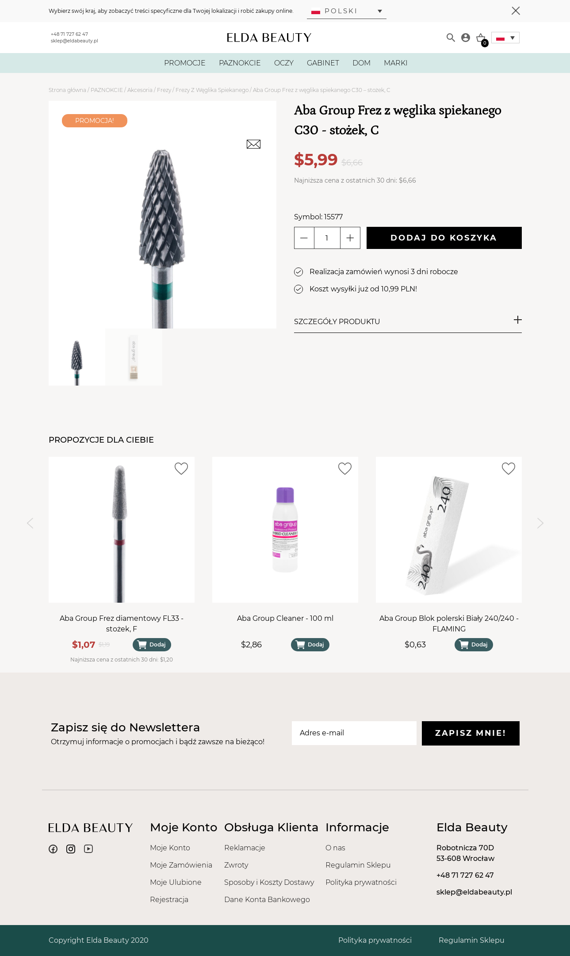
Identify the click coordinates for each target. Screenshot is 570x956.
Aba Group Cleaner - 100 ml (285, 618)
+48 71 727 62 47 (69, 34)
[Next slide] (540, 522)
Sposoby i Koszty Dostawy (269, 882)
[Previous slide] (29, 522)
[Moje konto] (465, 37)
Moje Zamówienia (181, 865)
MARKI (396, 63)
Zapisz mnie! (470, 733)
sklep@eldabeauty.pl (74, 41)
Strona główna (67, 90)
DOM (361, 63)
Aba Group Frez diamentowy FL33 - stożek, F (122, 623)
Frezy (164, 90)
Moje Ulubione (176, 882)
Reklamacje (244, 848)
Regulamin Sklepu (358, 865)
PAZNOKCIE (240, 63)
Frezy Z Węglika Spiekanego (212, 90)
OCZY (284, 63)
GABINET (323, 63)
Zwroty (236, 865)
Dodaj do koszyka (443, 238)
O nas (335, 848)
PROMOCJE (185, 63)
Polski (334, 11)
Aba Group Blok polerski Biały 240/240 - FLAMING (448, 623)
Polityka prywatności (361, 882)
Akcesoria (140, 90)
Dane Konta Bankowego (267, 899)
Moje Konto (170, 848)
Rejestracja (169, 899)
